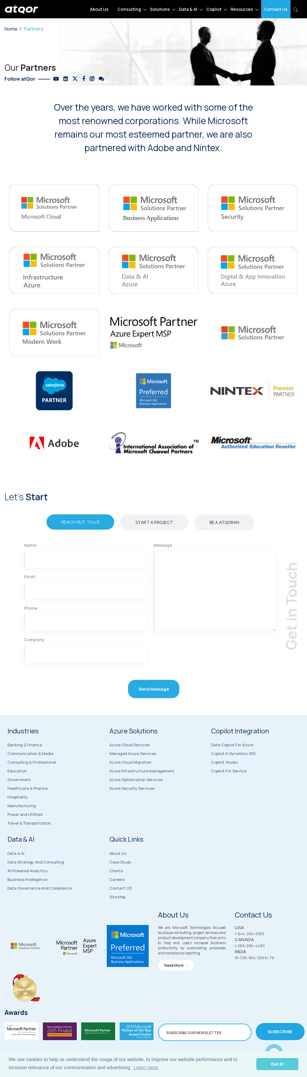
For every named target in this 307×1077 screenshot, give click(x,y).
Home (10, 28)
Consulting (129, 9)
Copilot (214, 9)
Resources (242, 9)
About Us (99, 9)
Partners (33, 28)
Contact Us (276, 9)
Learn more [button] (146, 1067)
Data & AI (188, 9)
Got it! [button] (277, 1064)
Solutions (160, 9)
